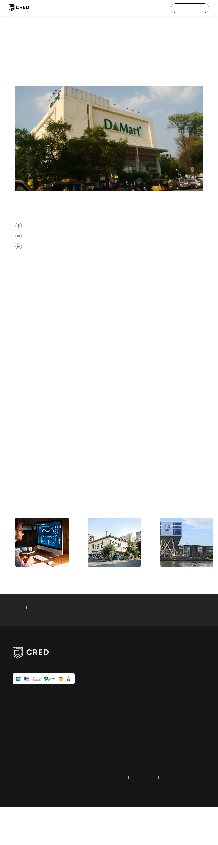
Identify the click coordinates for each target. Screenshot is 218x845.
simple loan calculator (87, 641)
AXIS (145, 650)
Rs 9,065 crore (159, 307)
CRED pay (115, 694)
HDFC (112, 650)
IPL (175, 707)
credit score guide (120, 770)
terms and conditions (146, 815)
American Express (59, 650)
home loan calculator (115, 636)
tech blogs (116, 745)
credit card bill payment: (29, 650)
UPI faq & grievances (186, 770)
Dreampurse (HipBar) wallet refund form (122, 780)
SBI (135, 650)
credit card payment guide (122, 761)
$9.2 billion (138, 413)
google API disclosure (186, 763)
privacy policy (118, 815)
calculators (116, 752)
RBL (156, 650)
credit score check (121, 700)
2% (97, 452)
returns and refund (179, 815)
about (177, 694)
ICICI (125, 650)
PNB (166, 650)
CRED (18, 22)
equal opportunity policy (189, 777)
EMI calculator (63, 636)
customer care (182, 714)
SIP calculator (40, 636)
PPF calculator (86, 636)
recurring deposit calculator (49, 641)
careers (178, 700)
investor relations (184, 745)
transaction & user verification (185, 755)
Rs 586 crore (73, 318)
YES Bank (180, 650)
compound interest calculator (125, 641)
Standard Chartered (89, 650)
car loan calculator (146, 636)
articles (34, 22)
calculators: (20, 636)
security (178, 738)
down (94, 408)
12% (40, 239)
